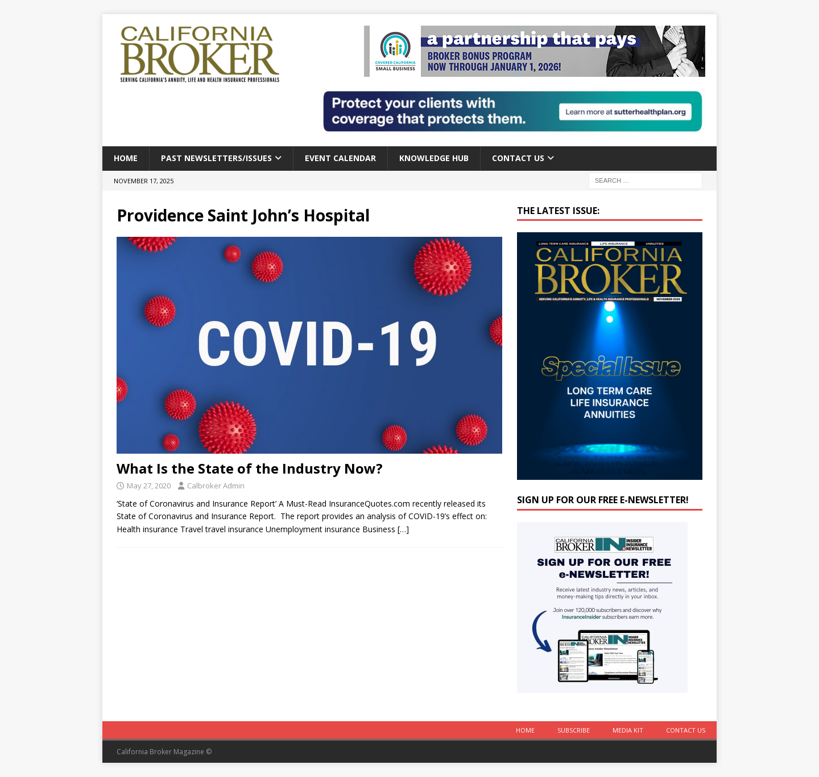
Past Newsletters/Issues (216, 158)
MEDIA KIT (628, 730)
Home (126, 158)
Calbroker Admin (216, 485)
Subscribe (573, 730)
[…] (403, 529)
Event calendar (340, 158)
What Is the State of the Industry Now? (250, 468)
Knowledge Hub (434, 158)
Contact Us (518, 158)
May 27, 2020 (149, 485)
